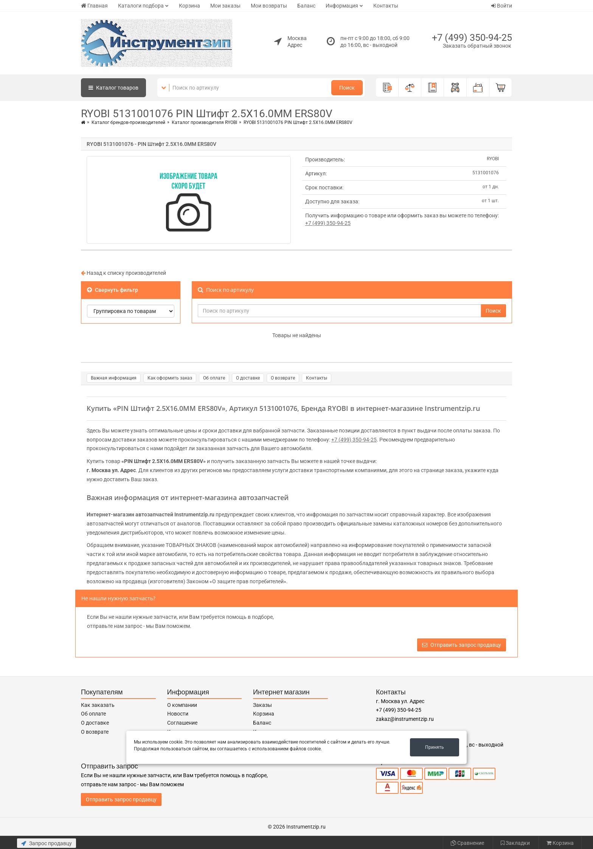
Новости (177, 714)
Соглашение (182, 723)
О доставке (248, 378)
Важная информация (114, 378)
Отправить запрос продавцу (461, 645)
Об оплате (214, 378)
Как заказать (98, 705)
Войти (501, 6)
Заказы (262, 705)
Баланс (306, 6)
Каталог (113, 88)
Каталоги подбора (141, 6)
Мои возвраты (269, 6)
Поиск (347, 88)
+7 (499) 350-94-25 (472, 37)
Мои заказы (225, 6)
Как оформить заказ (169, 378)
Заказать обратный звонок (477, 46)
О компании (182, 705)
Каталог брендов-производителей (128, 122)
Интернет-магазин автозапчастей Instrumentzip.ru (150, 514)
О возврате (283, 378)
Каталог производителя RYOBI (204, 122)
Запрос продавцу (46, 843)
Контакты (385, 6)
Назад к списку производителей (123, 273)
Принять (434, 747)
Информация (342, 6)
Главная (94, 6)
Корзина (189, 6)
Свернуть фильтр (112, 290)
